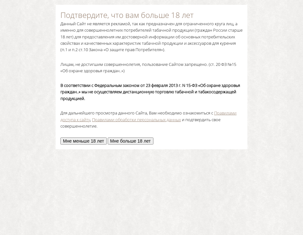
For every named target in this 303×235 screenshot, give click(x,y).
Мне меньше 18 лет (83, 141)
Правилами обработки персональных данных (136, 119)
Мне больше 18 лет (130, 141)
